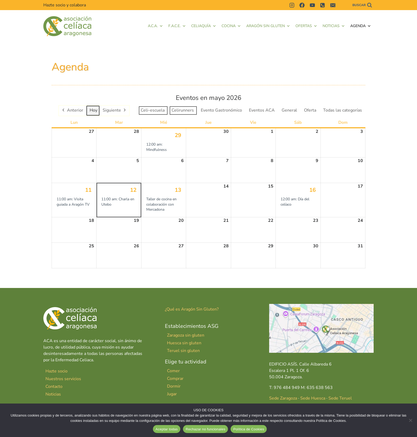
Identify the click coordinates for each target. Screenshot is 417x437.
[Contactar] (343, 5)
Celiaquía (203, 26)
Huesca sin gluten (184, 343)
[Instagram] (292, 5)
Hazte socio (56, 371)
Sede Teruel (340, 398)
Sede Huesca (312, 398)
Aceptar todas (167, 429)
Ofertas (306, 26)
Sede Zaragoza (283, 398)
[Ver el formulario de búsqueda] (362, 5)
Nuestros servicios (63, 379)
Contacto (53, 386)
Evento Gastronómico (221, 110)
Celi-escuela (153, 110)
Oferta (310, 110)
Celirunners (183, 110)
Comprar (175, 378)
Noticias (334, 26)
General (289, 110)
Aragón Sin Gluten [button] (268, 26)
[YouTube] (312, 5)
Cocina (231, 26)
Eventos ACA (262, 110)
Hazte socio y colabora (64, 5)
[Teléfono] (323, 5)
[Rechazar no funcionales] (410, 420)
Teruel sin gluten (183, 351)
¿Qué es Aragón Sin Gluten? (192, 309)
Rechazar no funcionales (205, 429)
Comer (173, 371)
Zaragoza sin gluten (185, 335)
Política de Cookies (248, 429)
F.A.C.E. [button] (177, 26)
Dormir (174, 386)
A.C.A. (155, 26)
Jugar (172, 394)
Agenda (360, 26)
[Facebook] (302, 5)
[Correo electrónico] (333, 5)
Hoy (93, 110)
